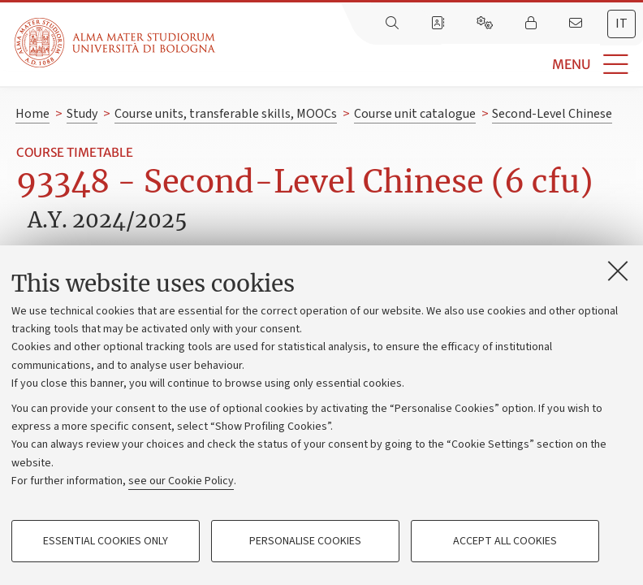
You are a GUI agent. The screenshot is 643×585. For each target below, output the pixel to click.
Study (82, 114)
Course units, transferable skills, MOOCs (225, 114)
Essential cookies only (105, 541)
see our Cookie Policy (181, 481)
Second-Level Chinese (552, 114)
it (621, 23)
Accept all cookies (505, 541)
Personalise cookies (305, 541)
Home (32, 114)
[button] (429, 64)
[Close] (618, 271)
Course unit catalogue (415, 114)
